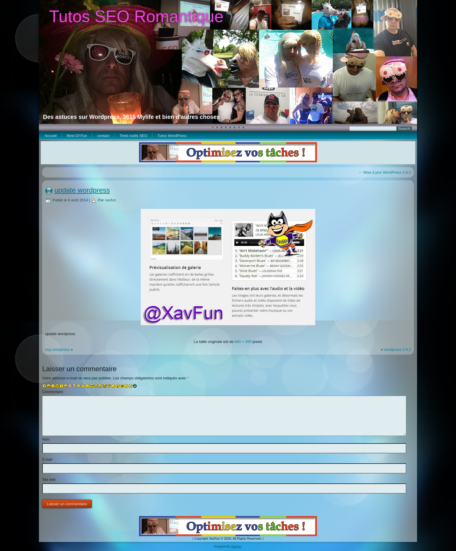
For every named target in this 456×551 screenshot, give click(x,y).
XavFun (236, 546)
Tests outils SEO (133, 135)
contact (103, 135)
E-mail (48, 459)
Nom (47, 439)
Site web (49, 480)
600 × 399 (243, 341)
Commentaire (53, 392)
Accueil (50, 135)
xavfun (110, 200)
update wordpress (82, 190)
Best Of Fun (77, 135)
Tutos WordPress (171, 135)
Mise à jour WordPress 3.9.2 (385, 172)
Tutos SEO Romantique (136, 16)
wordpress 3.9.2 (397, 349)
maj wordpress (57, 349)
